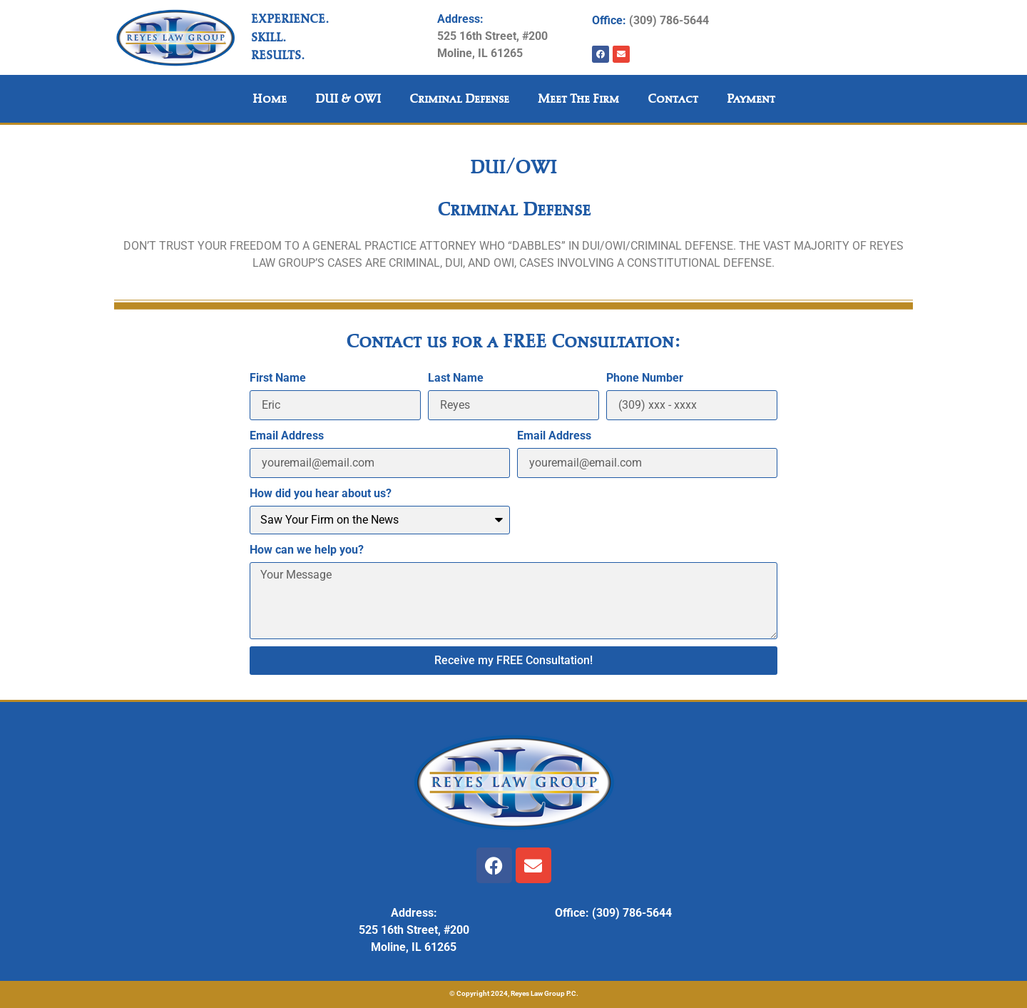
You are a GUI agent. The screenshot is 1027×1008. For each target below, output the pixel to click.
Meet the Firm (578, 98)
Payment (751, 98)
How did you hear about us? (321, 493)
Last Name (456, 378)
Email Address (287, 435)
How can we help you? (307, 549)
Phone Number (644, 378)
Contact (673, 98)
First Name (278, 378)
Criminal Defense (459, 98)
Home (269, 98)
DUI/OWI (513, 167)
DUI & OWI (348, 98)
